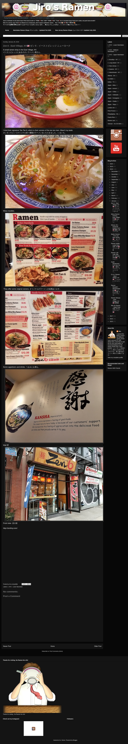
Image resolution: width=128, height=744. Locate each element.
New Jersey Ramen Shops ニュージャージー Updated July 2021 (75, 30)
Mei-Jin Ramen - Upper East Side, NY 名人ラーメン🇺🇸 (115, 309)
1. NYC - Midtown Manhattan (113, 50)
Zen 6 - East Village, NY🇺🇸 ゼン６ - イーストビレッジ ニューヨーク (115, 207)
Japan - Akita (112, 85)
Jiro (120, 331)
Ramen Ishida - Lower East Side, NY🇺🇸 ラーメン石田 (116, 247)
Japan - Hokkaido (113, 95)
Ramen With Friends (114, 368)
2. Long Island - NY (113, 63)
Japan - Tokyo (112, 104)
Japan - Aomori (112, 88)
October (114, 177)
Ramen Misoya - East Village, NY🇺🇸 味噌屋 (115, 300)
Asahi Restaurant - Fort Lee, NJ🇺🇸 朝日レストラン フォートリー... (115, 267)
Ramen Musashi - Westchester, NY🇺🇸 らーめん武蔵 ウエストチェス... (115, 290)
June (113, 187)
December (114, 171)
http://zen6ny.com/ (10, 528)
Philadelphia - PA (113, 114)
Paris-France (111, 111)
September (114, 179)
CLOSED (110, 79)
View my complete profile (115, 357)
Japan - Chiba (112, 91)
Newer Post (7, 646)
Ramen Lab (111, 120)
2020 (111, 164)
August (113, 182)
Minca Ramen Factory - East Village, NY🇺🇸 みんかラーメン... (115, 218)
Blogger (75, 740)
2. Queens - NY (112, 69)
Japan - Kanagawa (113, 98)
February (114, 198)
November (114, 174)
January (114, 201)
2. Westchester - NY (114, 72)
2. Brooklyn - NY (113, 59)
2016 (111, 319)
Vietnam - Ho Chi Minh (114, 124)
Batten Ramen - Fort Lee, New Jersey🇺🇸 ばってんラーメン (115, 237)
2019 (111, 166)
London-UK (111, 107)
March (113, 195)
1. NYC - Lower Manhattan (15, 586)
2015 (111, 321)
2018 (111, 169)
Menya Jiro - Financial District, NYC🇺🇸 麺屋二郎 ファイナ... (115, 228)
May (112, 190)
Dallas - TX (111, 82)
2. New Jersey (112, 66)
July (112, 185)
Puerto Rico (111, 117)
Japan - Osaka (112, 101)
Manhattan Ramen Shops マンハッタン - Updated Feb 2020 (32, 30)
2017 (111, 316)
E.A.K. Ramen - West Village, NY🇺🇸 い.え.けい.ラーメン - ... (115, 278)
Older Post (97, 646)
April (113, 193)
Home (7, 30)
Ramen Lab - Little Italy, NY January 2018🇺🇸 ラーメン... (115, 256)
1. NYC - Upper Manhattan (116, 54)
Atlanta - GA (111, 75)
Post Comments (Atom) (56, 651)
